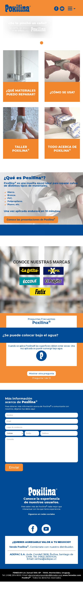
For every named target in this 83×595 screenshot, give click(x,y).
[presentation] (58, 468)
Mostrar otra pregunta (41, 373)
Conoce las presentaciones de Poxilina (31, 219)
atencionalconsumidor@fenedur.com (45, 575)
